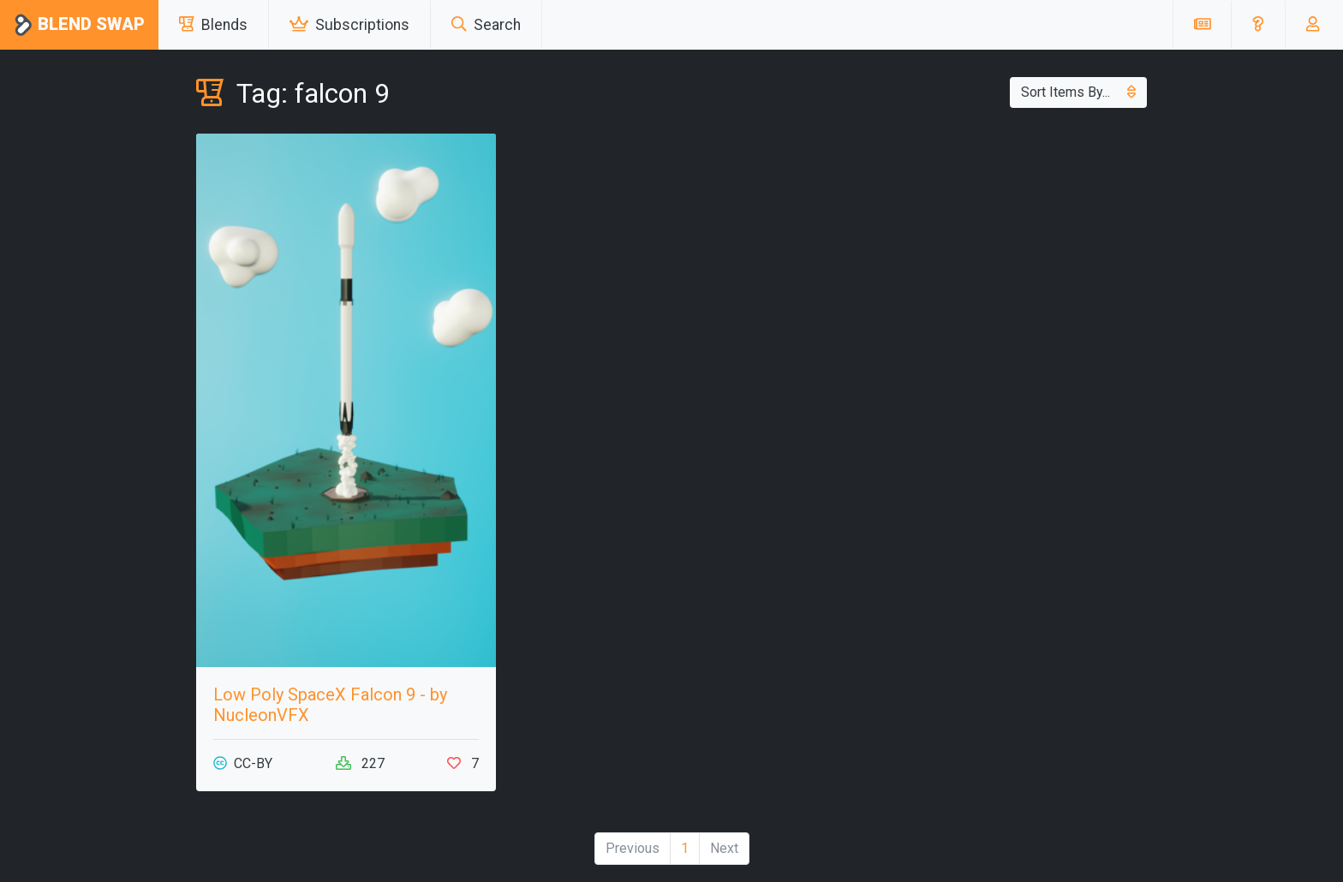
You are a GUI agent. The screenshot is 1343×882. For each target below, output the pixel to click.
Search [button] (486, 24)
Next (724, 848)
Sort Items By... (1078, 92)
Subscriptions (349, 24)
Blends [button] (213, 24)
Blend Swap (79, 25)
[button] (1257, 25)
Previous (633, 848)
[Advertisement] (997, 253)
